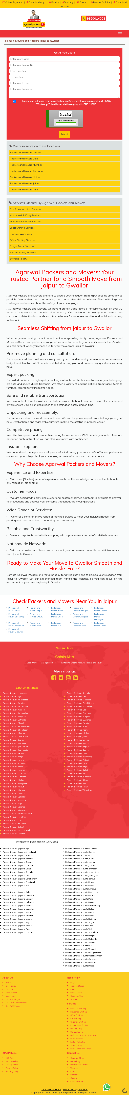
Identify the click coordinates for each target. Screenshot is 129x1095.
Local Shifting (76, 1028)
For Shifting (75, 1061)
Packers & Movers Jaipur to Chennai (18, 865)
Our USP (9, 989)
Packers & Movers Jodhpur (14, 753)
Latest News (11, 996)
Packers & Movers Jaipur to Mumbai (18, 915)
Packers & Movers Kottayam (14, 770)
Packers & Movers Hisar (13, 820)
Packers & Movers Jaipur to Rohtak (79, 915)
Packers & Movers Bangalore (14, 716)
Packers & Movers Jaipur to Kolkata (80, 885)
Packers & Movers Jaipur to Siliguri (79, 922)
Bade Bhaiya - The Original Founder (42, 663)
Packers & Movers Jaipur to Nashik (17, 925)
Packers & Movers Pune (77, 763)
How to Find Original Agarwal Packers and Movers (81, 663)
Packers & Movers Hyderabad (15, 693)
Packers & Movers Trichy (77, 787)
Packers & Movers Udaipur (14, 793)
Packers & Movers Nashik (78, 750)
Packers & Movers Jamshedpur (15, 746)
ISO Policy (10, 1058)
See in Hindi (64, 648)
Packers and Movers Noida (25, 177)
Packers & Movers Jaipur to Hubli (79, 855)
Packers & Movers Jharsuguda (15, 750)
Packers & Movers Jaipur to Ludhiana (18, 902)
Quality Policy (12, 1065)
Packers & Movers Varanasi (14, 807)
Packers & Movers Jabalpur (78, 733)
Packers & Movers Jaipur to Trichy (79, 929)
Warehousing (76, 1045)
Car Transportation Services (25, 209)
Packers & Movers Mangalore (15, 783)
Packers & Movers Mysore (78, 743)
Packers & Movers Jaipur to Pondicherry (81, 892)
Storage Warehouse (21, 233)
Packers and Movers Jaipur (24, 183)
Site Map (74, 999)
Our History (11, 986)
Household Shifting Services (25, 215)
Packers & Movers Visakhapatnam (17, 813)
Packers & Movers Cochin (13, 740)
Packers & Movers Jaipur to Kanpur (80, 882)
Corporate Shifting (78, 1022)
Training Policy (12, 1071)
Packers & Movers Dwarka (14, 833)
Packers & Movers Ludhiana (14, 777)
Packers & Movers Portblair (78, 760)
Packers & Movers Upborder (14, 797)
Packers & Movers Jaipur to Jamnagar (81, 869)
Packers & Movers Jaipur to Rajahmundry (82, 905)
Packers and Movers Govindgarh (99, 617)
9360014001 (93, 18)
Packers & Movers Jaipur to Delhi (16, 875)
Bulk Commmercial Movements (83, 1035)
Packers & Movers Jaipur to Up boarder (81, 939)
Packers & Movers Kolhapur (14, 763)
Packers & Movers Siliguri (78, 780)
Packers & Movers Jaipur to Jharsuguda (81, 875)
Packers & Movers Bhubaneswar (16, 726)
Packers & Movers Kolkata (13, 760)
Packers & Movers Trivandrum (80, 790)
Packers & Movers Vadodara (14, 800)
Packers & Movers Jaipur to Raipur (79, 902)
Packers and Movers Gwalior (25, 152)
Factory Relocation (77, 1042)
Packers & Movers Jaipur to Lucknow (18, 899)
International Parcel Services (25, 221)
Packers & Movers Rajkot (77, 770)
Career (73, 989)
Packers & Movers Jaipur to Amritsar (18, 855)
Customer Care (76, 996)
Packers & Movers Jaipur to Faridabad (81, 962)
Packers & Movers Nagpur (78, 746)
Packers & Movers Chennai (14, 733)
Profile (8, 982)
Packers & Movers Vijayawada (15, 810)
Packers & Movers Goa (76, 710)
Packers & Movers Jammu (78, 740)
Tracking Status (77, 986)
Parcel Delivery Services (23, 252)
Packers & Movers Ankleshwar (15, 706)
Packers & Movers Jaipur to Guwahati (81, 849)
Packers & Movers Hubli (77, 726)
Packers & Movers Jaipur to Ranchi (79, 912)
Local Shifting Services (22, 227)
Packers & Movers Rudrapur (79, 777)
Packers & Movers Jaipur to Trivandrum (81, 932)
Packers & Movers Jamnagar (14, 743)
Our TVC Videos (13, 1006)
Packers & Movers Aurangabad (15, 713)
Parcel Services (76, 1038)
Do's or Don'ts (76, 992)
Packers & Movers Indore (77, 730)
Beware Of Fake (100, 2)
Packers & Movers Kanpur (13, 756)
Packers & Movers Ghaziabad (79, 706)
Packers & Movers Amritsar (14, 703)
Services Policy (12, 1061)
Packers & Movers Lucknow (14, 773)
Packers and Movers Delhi (24, 158)
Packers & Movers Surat (77, 783)
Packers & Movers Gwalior (78, 723)
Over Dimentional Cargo (80, 1048)
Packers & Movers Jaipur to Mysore (17, 919)
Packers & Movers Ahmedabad (15, 700)
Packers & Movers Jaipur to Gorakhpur (19, 932)
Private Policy (70, 1089)
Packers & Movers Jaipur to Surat (79, 925)
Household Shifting (78, 1012)
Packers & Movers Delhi (77, 696)
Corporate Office (77, 1058)
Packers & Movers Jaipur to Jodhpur (80, 879)
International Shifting (79, 1025)
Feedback (74, 1075)
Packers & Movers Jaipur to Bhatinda (18, 859)
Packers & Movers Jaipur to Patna (17, 929)
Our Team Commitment (16, 1002)
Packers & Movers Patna (77, 753)
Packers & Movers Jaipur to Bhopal (79, 966)
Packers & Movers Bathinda (14, 720)
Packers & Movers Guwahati (79, 720)
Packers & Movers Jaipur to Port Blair (80, 895)
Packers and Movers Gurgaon (26, 171)
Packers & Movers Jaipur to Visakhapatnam (83, 956)
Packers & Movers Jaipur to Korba (16, 892)
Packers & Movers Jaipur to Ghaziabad (19, 882)
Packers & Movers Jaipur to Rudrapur (80, 919)
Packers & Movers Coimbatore (15, 736)
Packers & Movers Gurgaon (78, 716)
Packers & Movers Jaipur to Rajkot (79, 909)
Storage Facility (18, 258)
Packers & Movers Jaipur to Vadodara (80, 942)
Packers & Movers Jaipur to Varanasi (80, 949)
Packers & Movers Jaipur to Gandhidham (20, 879)
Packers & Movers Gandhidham (80, 703)
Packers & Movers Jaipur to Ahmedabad (19, 852)
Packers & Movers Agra (12, 696)
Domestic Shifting (78, 1008)
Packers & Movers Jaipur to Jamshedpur (82, 872)
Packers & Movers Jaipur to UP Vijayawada (83, 952)
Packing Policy (12, 1068)
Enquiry (54, 2)
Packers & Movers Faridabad (79, 700)
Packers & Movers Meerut (13, 787)
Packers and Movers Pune (24, 189)
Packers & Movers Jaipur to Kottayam (18, 895)
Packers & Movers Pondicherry (79, 756)
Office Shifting (76, 1015)
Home (8, 40)
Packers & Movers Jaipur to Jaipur (79, 859)
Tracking (67, 2)
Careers (73, 1078)
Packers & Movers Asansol (14, 710)
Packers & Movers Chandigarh (15, 730)
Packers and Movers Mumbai (26, 164)
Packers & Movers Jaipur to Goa (16, 885)
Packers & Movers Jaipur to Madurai (18, 905)
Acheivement (11, 992)
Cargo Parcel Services (22, 246)
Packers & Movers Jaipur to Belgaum (18, 862)
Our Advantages (13, 999)
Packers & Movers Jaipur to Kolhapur (80, 889)
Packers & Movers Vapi (12, 803)
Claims (81, 2)
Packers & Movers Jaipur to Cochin (17, 869)
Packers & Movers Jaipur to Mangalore (18, 909)
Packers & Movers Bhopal (13, 723)
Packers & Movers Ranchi (78, 773)
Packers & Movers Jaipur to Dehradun (18, 872)
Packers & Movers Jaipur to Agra (16, 849)
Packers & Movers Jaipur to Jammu (80, 865)
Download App (35, 2)
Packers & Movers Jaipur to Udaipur (80, 936)
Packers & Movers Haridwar (14, 817)
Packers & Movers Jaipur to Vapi (78, 946)
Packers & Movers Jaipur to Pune (79, 899)
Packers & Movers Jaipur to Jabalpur (80, 862)
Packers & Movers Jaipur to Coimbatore (81, 959)
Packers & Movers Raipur (77, 767)
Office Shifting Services (22, 240)
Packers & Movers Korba (13, 767)
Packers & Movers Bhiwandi (14, 823)
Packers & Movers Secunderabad (16, 830)
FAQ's (72, 982)
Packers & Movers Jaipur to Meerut (17, 912)
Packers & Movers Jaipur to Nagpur (17, 922)
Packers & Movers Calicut (13, 827)
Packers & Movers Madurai (14, 780)
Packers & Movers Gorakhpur (79, 713)
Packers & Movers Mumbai (14, 790)
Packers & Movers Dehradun (79, 693)
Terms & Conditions (51, 1089)
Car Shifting (75, 1018)
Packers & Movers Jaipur (77, 736)
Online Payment (12, 2)
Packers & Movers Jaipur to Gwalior (80, 852)
